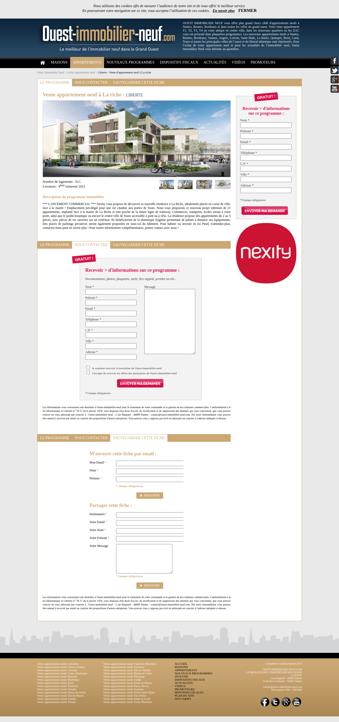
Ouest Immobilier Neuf (50, 72)
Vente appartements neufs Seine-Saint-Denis (129, 697)
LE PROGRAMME (54, 82)
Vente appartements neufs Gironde (57, 675)
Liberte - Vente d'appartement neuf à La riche (124, 72)
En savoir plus (224, 11)
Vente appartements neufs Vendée (56, 694)
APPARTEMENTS (87, 62)
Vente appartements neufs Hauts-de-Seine (61, 697)
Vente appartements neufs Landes (56, 704)
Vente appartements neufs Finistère (123, 672)
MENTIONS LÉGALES (189, 697)
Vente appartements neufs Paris (55, 688)
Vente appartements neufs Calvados (58, 669)
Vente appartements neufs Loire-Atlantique (62, 678)
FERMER (247, 10)
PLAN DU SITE (184, 701)
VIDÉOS (238, 62)
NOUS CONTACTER (91, 82)
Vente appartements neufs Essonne (123, 694)
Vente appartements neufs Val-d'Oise (124, 701)
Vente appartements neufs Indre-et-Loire (126, 704)
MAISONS (59, 62)
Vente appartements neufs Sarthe (122, 685)
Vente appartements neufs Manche (57, 682)
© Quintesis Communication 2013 (284, 669)
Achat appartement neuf (81, 72)
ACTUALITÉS (215, 62)
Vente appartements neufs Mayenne (124, 682)
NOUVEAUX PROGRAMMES (131, 62)
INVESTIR (181, 682)
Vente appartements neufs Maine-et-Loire (127, 678)
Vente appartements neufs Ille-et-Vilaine (126, 675)
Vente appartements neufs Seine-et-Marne (127, 688)
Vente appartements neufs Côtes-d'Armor (61, 672)
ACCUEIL (181, 669)
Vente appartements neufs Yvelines (57, 691)
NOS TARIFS (183, 704)
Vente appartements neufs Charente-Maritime (129, 669)
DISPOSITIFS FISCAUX (179, 62)
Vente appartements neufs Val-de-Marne (60, 701)
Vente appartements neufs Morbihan (58, 685)
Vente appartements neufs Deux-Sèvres (126, 691)
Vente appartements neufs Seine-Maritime (127, 707)
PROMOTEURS (263, 62)
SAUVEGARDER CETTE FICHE (138, 82)
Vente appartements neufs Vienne (56, 707)
